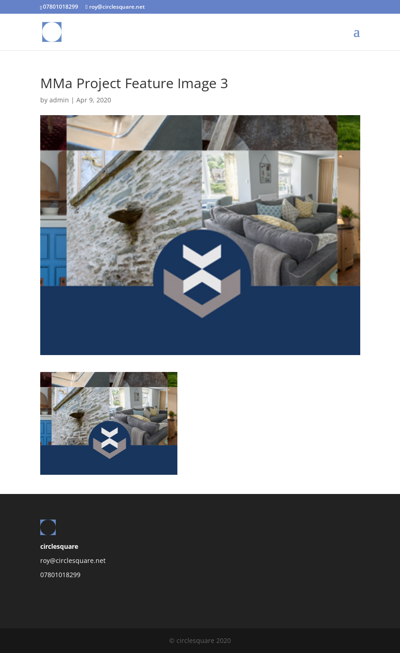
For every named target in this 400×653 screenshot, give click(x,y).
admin (59, 100)
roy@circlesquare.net (73, 560)
